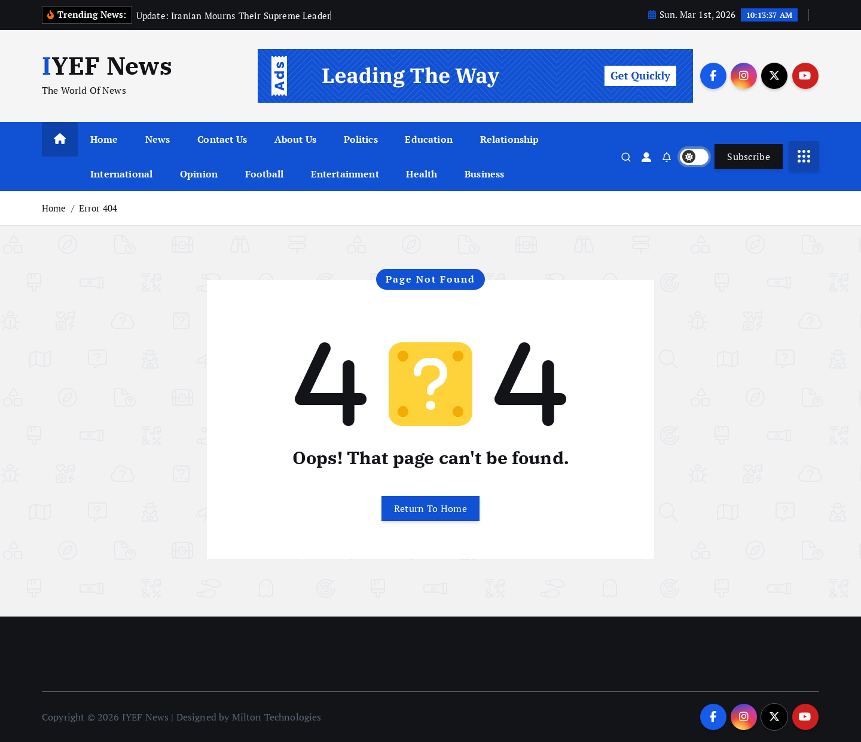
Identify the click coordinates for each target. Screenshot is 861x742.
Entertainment (345, 173)
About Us (295, 139)
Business (484, 173)
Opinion (199, 173)
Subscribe (748, 156)
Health (421, 173)
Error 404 (98, 208)
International (121, 173)
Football (264, 173)
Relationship (509, 139)
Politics (361, 139)
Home (104, 139)
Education (428, 139)
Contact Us (222, 139)
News (157, 139)
